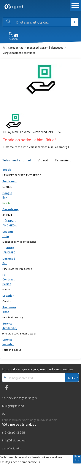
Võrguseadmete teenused (19, 53)
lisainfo (6, 203)
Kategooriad (15, 47)
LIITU (71, 377)
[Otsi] (74, 22)
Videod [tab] (43, 160)
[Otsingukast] (42, 22)
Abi (4, 413)
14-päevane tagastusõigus (19, 397)
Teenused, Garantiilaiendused (45, 47)
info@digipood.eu (13, 440)
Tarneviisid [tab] (63, 160)
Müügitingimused (13, 405)
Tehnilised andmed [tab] (16, 160)
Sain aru (77, 458)
